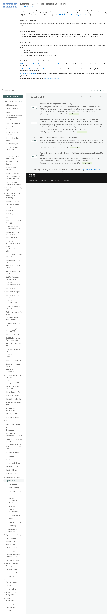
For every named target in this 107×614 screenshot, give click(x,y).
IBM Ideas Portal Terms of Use (91, 169)
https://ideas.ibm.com (83, 15)
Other (62, 114)
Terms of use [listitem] (54, 180)
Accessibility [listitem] (67, 180)
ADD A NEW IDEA (13, 96)
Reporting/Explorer (71, 163)
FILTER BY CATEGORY (11, 101)
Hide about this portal (26, 6)
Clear (21, 101)
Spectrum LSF (55, 114)
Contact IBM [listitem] (33, 180)
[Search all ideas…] (14, 90)
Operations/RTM (66, 132)
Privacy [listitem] (44, 180)
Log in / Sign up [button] (97, 90)
